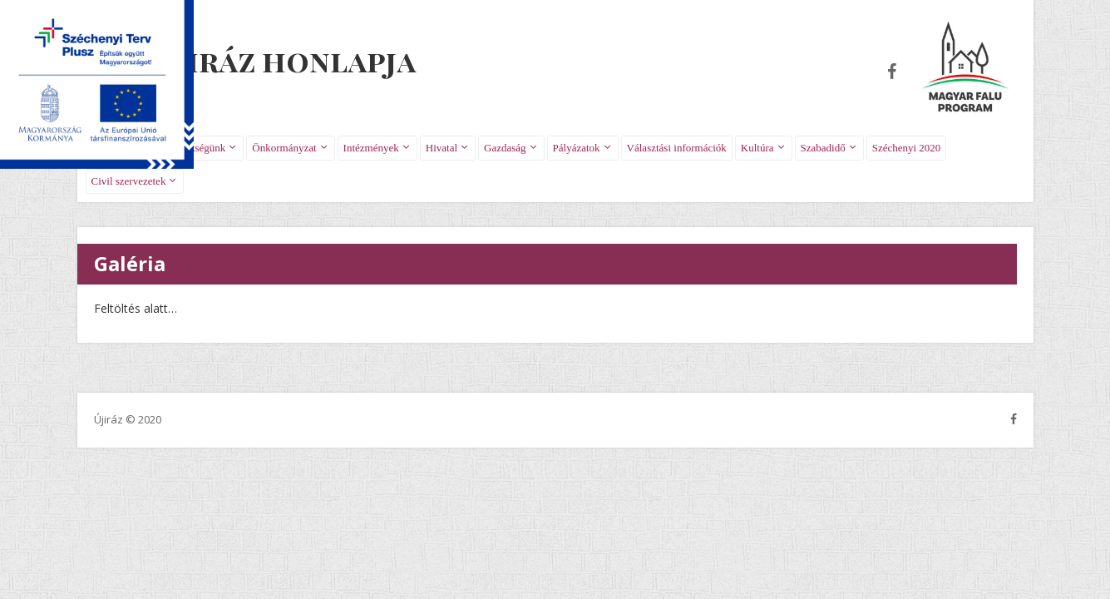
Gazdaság (505, 147)
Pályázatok (576, 147)
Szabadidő (823, 147)
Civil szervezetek (128, 181)
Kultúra (757, 147)
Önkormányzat (284, 147)
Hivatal (441, 147)
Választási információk (677, 147)
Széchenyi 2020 (906, 147)
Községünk (201, 147)
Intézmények (371, 147)
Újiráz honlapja (286, 60)
